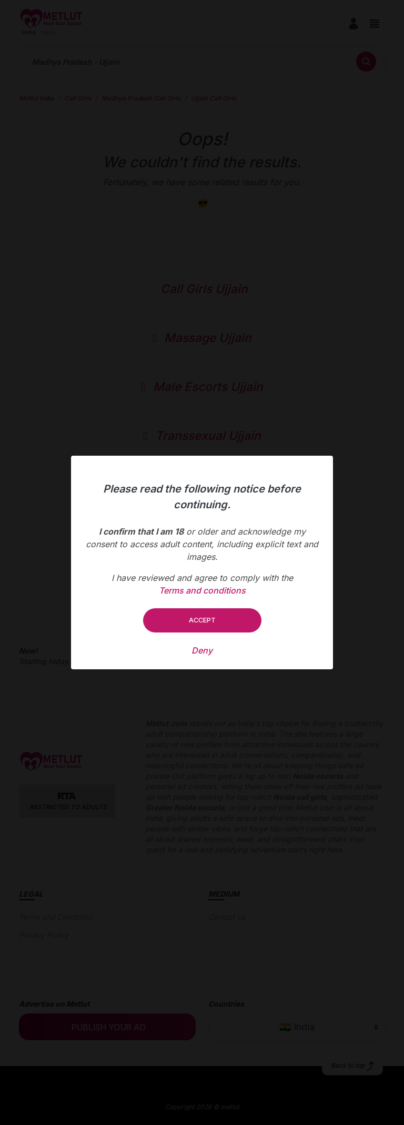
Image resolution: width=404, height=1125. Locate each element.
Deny (202, 650)
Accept (202, 620)
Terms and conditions (202, 590)
